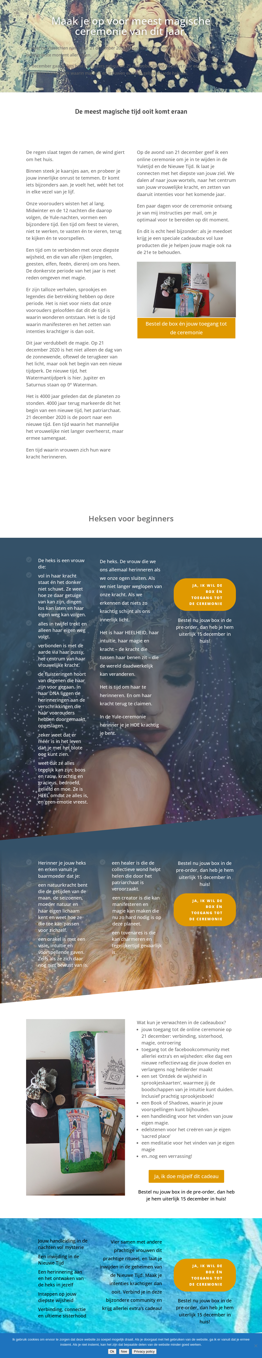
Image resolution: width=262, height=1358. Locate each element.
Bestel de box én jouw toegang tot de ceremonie (186, 328)
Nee (124, 1351)
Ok (112, 1351)
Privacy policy (144, 1351)
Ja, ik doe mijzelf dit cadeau (186, 1176)
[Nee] (255, 1345)
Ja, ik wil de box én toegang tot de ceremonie (206, 594)
